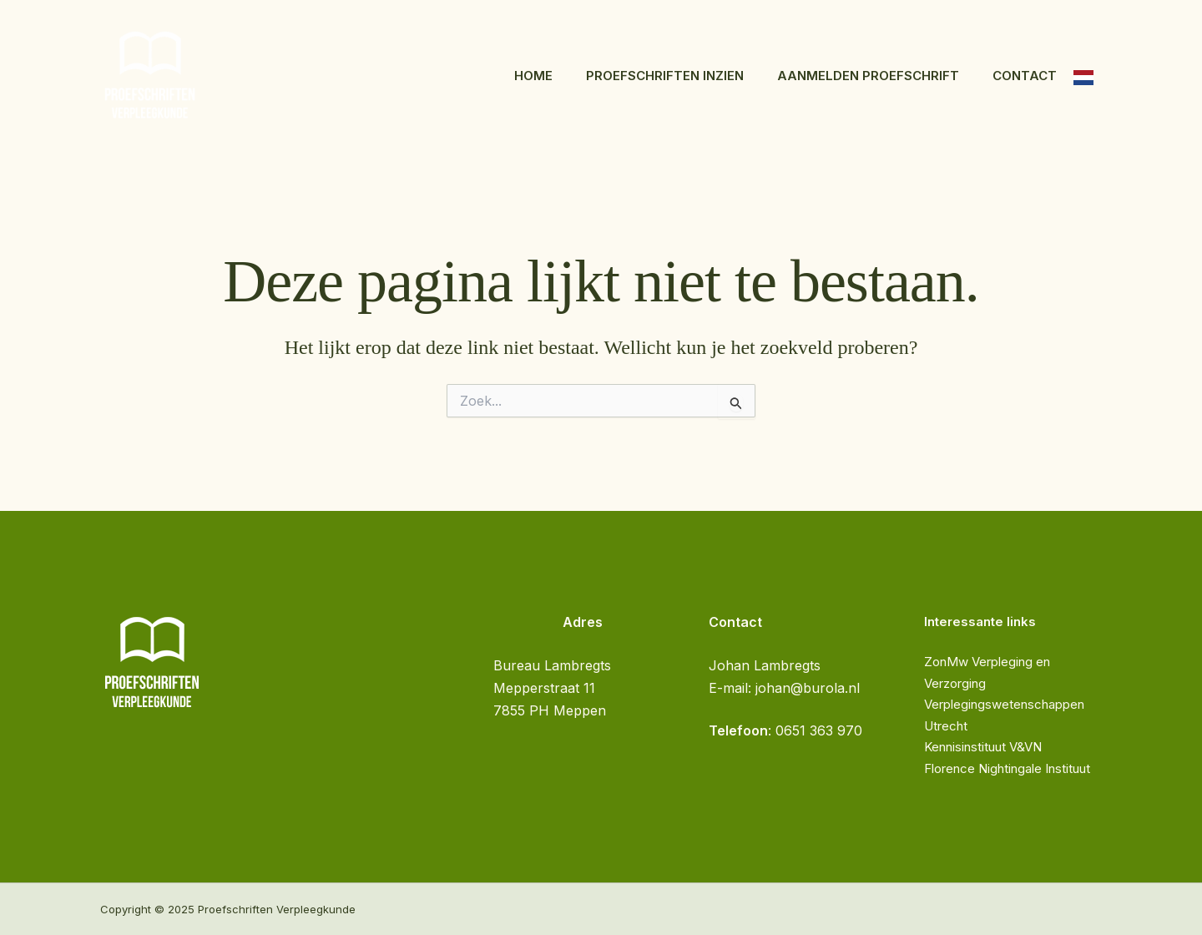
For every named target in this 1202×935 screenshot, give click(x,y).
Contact (1024, 75)
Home (533, 75)
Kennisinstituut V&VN (983, 747)
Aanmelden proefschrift (868, 75)
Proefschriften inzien (665, 75)
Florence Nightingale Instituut (1007, 768)
